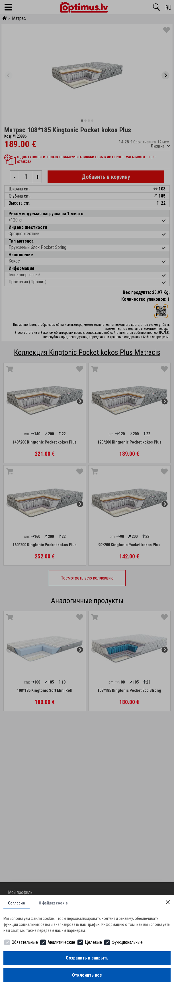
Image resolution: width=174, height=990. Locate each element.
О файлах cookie (53, 903)
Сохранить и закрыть (87, 958)
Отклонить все (87, 975)
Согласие (16, 903)
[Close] (167, 902)
